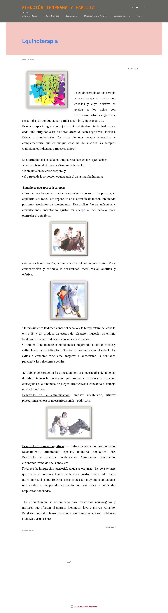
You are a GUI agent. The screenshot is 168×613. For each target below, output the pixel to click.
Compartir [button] (133, 68)
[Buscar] (135, 7)
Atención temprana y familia (58, 7)
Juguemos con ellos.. (122, 16)
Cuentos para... (71, 16)
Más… (139, 16)
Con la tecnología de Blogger (84, 606)
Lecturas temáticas (29, 16)
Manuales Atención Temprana (95, 16)
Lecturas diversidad (51, 16)
